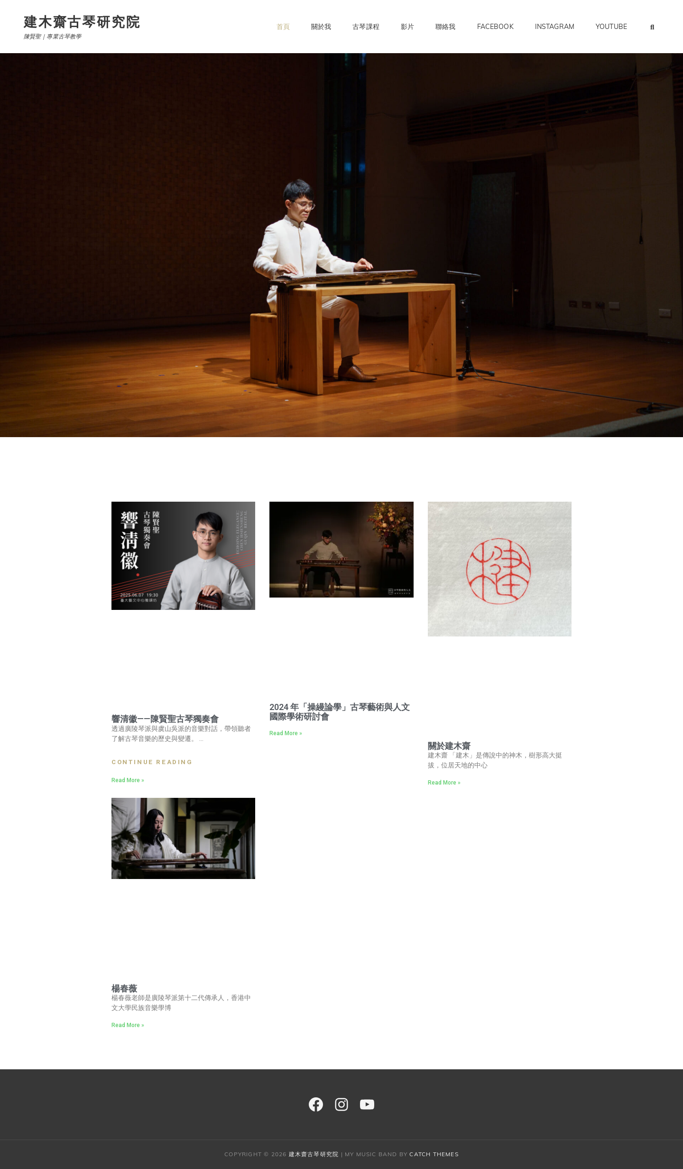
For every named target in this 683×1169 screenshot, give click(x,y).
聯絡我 (445, 26)
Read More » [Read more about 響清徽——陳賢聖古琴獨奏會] (127, 780)
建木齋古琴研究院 (82, 21)
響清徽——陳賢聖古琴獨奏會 (165, 719)
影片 (407, 26)
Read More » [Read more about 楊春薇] (127, 1025)
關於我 (321, 26)
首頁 (283, 26)
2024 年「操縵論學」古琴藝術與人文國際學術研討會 (339, 711)
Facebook (495, 26)
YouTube (611, 26)
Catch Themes (433, 1154)
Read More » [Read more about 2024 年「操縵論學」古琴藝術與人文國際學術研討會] (285, 733)
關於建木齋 (449, 746)
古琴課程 (365, 26)
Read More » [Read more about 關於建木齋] (444, 782)
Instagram (554, 26)
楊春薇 (124, 988)
